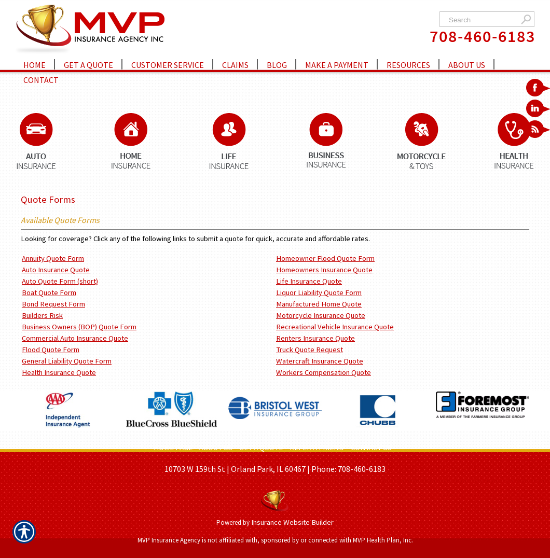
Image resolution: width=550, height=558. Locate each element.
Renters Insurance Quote (315, 338)
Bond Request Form (53, 304)
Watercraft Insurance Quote (319, 361)
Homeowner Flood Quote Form (325, 258)
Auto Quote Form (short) (60, 281)
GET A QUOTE (261, 447)
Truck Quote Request (309, 349)
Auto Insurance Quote (56, 269)
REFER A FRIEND (317, 447)
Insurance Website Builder (292, 522)
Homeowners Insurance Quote (324, 269)
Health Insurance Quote (59, 372)
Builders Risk (42, 315)
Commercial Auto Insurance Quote (75, 338)
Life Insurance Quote (309, 281)
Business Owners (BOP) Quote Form (79, 326)
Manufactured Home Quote (319, 304)
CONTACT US (371, 447)
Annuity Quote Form (53, 258)
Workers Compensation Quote (323, 372)
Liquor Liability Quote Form (319, 292)
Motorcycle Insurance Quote (320, 315)
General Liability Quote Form (67, 361)
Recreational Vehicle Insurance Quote (335, 326)
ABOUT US (215, 447)
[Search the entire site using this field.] (481, 19)
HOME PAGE (173, 447)
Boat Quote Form (49, 292)
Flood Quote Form (50, 349)
